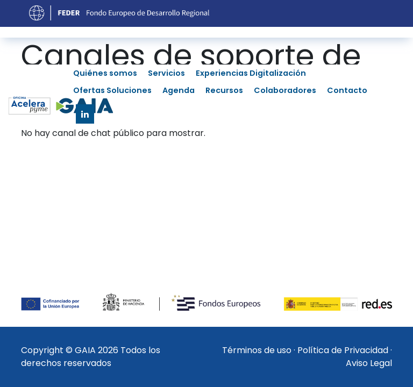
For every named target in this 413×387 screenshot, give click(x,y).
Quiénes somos (105, 73)
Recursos (224, 90)
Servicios (166, 73)
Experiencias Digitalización (251, 73)
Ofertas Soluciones (112, 90)
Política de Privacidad (342, 350)
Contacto (347, 90)
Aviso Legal (369, 363)
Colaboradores (285, 90)
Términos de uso (256, 350)
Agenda (178, 90)
